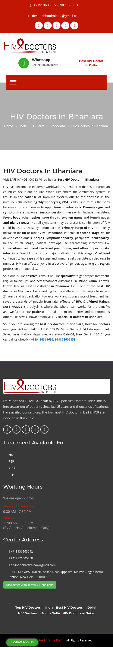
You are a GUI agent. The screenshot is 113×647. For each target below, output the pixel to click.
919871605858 (65, 339)
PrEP (12, 468)
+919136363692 (45, 5)
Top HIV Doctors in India (34, 607)
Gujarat (38, 126)
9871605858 (69, 5)
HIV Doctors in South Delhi (39, 613)
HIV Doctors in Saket (79, 613)
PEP (11, 461)
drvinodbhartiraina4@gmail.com (56, 16)
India (23, 126)
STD (11, 475)
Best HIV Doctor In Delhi (91, 63)
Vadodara (57, 126)
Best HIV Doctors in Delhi (75, 607)
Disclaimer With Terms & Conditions (29, 585)
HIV (11, 455)
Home (8, 126)
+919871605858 (21, 558)
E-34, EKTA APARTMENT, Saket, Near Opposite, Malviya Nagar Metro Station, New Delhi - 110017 (56, 574)
